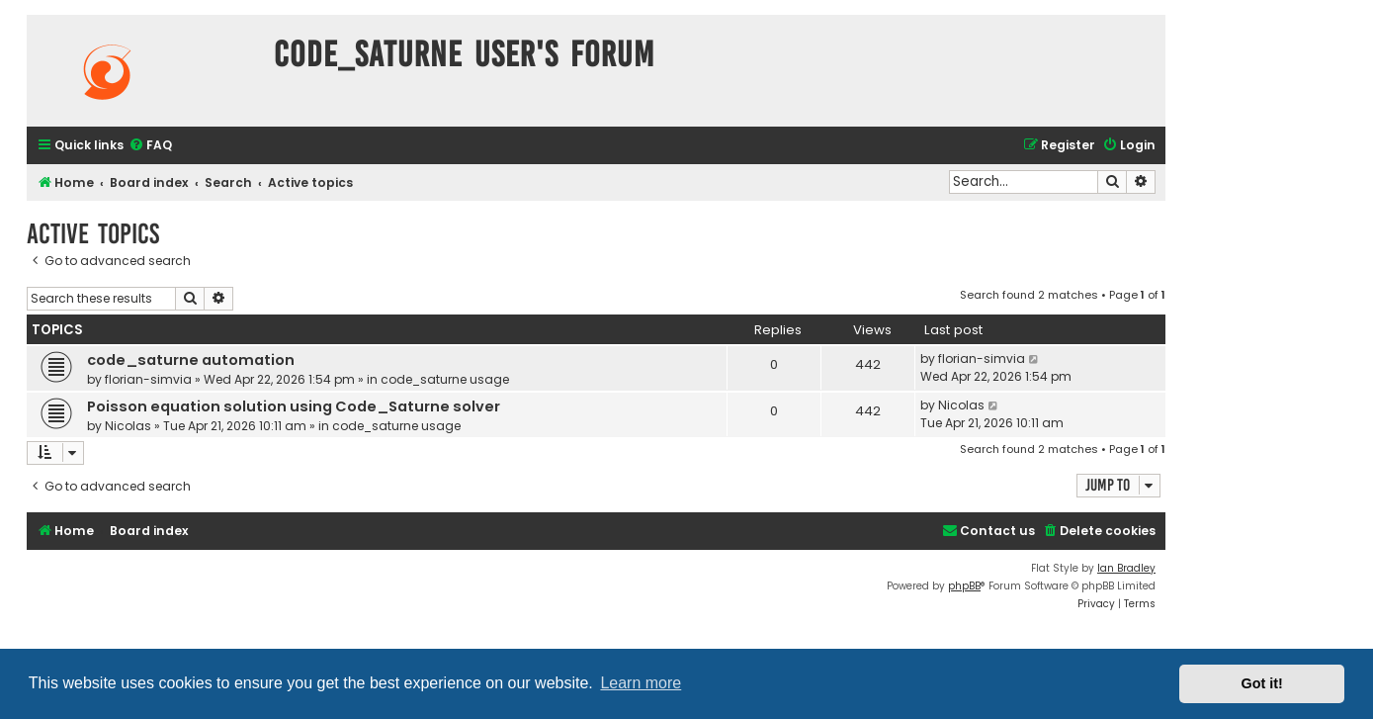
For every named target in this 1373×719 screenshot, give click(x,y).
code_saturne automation (191, 360)
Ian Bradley (1126, 568)
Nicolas (128, 425)
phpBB (964, 586)
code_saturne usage (445, 379)
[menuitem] (150, 146)
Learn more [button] (640, 682)
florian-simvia (148, 379)
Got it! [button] (1262, 683)
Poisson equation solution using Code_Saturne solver (293, 406)
